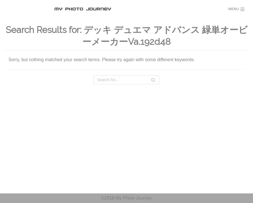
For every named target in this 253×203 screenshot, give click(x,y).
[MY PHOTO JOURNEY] (84, 9)
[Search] (126, 79)
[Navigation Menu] (236, 9)
